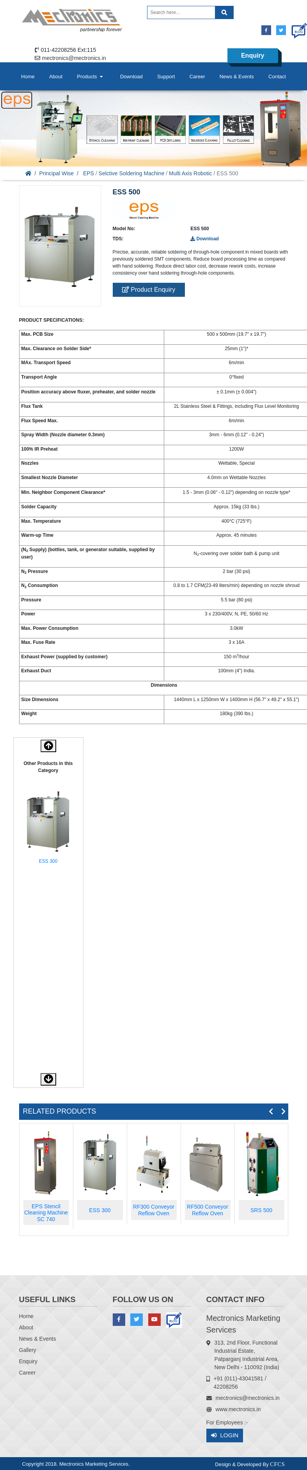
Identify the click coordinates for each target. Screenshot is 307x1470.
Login (225, 1435)
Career (197, 76)
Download (131, 76)
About (55, 76)
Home (28, 76)
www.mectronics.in (238, 1409)
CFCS (277, 1464)
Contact (277, 76)
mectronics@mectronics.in (74, 58)
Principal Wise (56, 173)
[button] (48, 1079)
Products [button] (90, 76)
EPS (88, 173)
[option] (48, 827)
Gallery (27, 1350)
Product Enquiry (148, 289)
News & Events (237, 76)
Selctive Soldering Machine (132, 173)
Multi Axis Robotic (190, 173)
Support (166, 76)
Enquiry (252, 55)
